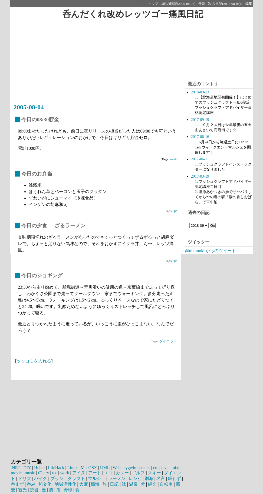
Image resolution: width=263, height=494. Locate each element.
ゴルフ (138, 473)
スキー (154, 473)
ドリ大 (24, 478)
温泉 (133, 484)
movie (16, 473)
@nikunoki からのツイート (210, 250)
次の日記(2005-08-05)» (225, 4)
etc (155, 467)
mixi (175, 467)
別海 (148, 478)
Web (116, 467)
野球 (68, 490)
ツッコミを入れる (34, 361)
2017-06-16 (200, 136)
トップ (153, 4)
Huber (39, 467)
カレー (122, 473)
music (30, 473)
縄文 (152, 484)
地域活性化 (65, 484)
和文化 (44, 484)
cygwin (129, 467)
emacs (144, 467)
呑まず (17, 484)
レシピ (135, 478)
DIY (27, 467)
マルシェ (96, 478)
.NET (15, 467)
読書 (34, 490)
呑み (31, 484)
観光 (22, 490)
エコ (108, 473)
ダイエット (168, 341)
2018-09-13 (200, 92)
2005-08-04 (29, 107)
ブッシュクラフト (67, 478)
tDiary (43, 473)
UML (104, 467)
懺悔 (95, 484)
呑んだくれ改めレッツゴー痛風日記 (132, 14)
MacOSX (88, 467)
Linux (72, 467)
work (173, 159)
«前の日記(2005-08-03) (178, 4)
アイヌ (78, 473)
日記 (114, 484)
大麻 (83, 484)
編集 (248, 4)
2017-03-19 (200, 176)
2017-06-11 (200, 159)
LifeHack (56, 467)
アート (94, 473)
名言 (160, 478)
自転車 (166, 484)
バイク (40, 478)
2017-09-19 (200, 119)
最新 (201, 4)
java (164, 467)
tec (54, 473)
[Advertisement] (97, 64)
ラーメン (117, 478)
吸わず (174, 478)
